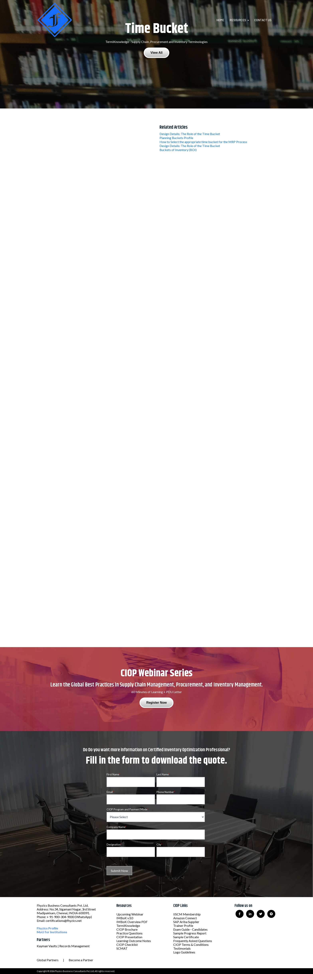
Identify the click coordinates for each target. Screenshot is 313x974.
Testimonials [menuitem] (182, 948)
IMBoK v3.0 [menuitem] (124, 918)
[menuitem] (222, 20)
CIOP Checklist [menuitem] (127, 944)
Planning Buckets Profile (176, 138)
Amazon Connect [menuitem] (185, 918)
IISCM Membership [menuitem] (187, 914)
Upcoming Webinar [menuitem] (129, 914)
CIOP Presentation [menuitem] (129, 937)
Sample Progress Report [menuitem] (189, 933)
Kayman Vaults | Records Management (63, 946)
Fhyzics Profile (47, 928)
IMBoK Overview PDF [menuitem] (132, 922)
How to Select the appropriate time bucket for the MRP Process (203, 142)
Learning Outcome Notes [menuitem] (133, 941)
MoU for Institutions (52, 932)
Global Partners (47, 960)
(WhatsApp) (83, 917)
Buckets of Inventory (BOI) (178, 150)
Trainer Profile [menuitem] (183, 925)
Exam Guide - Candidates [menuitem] (190, 929)
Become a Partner (81, 960)
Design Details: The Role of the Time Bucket (189, 134)
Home (220, 20)
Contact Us (262, 20)
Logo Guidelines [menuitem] (184, 952)
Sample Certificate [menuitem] (186, 937)
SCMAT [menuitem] (122, 948)
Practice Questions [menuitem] (129, 933)
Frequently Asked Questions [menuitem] (192, 941)
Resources (238, 20)
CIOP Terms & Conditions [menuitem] (191, 944)
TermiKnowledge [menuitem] (128, 925)
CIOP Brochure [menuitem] (127, 929)
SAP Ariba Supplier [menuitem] (186, 922)
